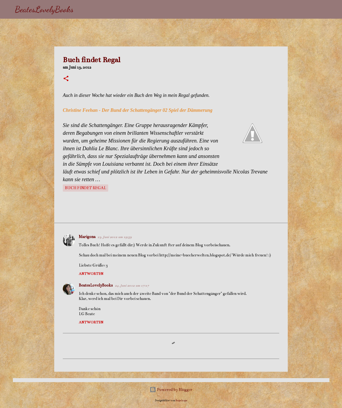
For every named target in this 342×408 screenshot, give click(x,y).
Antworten (91, 274)
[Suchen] (81, 9)
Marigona (87, 236)
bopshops (181, 400)
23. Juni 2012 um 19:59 (115, 237)
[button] (66, 79)
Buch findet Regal (85, 187)
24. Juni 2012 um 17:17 (132, 285)
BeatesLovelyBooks (44, 9)
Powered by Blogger (171, 389)
